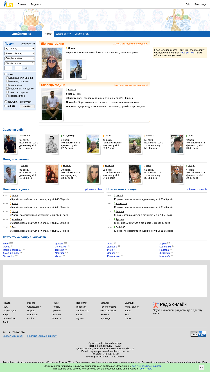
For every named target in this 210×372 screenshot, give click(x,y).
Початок (48, 34)
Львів (110, 243)
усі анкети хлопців (197, 189)
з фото (9, 106)
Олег (190, 135)
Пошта (6, 302)
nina (147, 165)
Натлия (66, 165)
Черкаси (59, 253)
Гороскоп (81, 306)
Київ (5, 243)
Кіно (127, 314)
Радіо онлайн (173, 304)
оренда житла (17, 95)
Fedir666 (119, 227)
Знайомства (82, 310)
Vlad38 (71, 89)
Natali (14, 195)
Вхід (188, 4)
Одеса (6, 246)
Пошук (55, 302)
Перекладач (9, 310)
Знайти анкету (82, 34)
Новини (104, 314)
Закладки (130, 302)
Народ (30, 310)
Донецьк (112, 246)
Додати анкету (63, 34)
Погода (56, 306)
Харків (163, 243)
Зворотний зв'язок (13, 336)
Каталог (104, 302)
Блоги (128, 310)
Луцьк (58, 256)
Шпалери (32, 314)
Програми (81, 302)
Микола (24, 135)
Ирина (71, 48)
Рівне (110, 250)
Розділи (35, 4)
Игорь (190, 165)
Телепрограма (108, 306)
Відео (6, 314)
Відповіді (105, 318)
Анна (14, 203)
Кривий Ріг (165, 246)
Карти (79, 314)
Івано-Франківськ (12, 250)
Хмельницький (11, 253)
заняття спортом (19, 92)
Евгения (108, 165)
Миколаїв (164, 256)
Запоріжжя (61, 246)
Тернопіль (8, 256)
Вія (12, 227)
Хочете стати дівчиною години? (130, 43)
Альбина (16, 219)
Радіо (6, 322)
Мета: (9, 74)
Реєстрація (200, 4)
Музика (80, 318)
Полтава (164, 250)
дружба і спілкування (21, 77)
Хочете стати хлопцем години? (131, 85)
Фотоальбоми (108, 310)
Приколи (56, 310)
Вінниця (59, 250)
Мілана (149, 135)
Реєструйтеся (187, 52)
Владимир (67, 135)
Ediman (119, 211)
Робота (31, 302)
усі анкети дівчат (94, 189)
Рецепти (56, 318)
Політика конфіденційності (42, 336)
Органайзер (9, 318)
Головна (22, 4)
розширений (28, 43)
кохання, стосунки (19, 81)
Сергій (118, 195)
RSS (5, 306)
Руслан (119, 219)
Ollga (14, 211)
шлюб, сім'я (16, 85)
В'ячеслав (120, 203)
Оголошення (34, 306)
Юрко (23, 165)
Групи (128, 318)
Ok (201, 367)
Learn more (146, 368)
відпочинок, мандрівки (22, 88)
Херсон (111, 253)
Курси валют (132, 306)
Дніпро (59, 243)
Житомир (164, 253)
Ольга (107, 135)
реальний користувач (17, 101)
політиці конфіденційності (146, 366)
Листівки (56, 314)
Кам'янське (113, 256)
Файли (31, 318)
